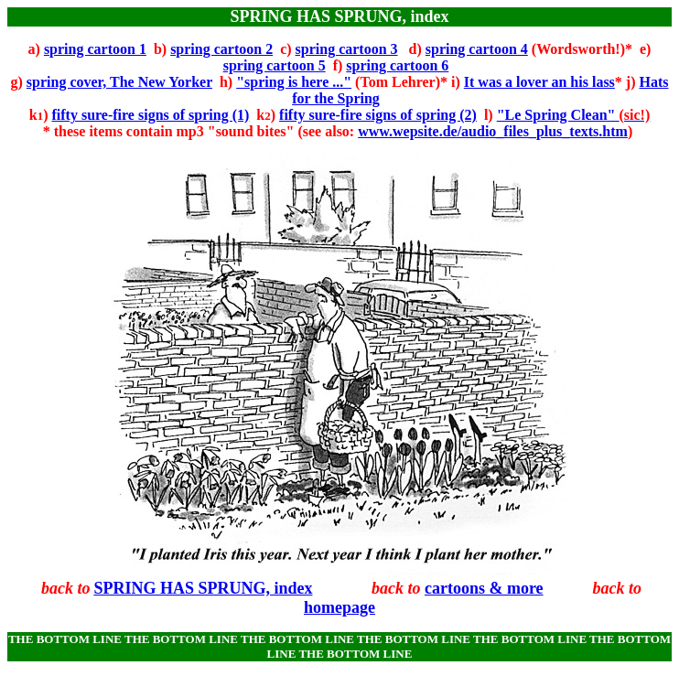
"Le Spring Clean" (574, 115)
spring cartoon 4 (477, 49)
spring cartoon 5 (274, 65)
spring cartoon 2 (221, 49)
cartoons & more (484, 588)
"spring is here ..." (293, 82)
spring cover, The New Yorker (119, 82)
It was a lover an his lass (539, 82)
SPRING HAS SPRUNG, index (202, 588)
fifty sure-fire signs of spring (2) (378, 115)
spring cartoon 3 (347, 49)
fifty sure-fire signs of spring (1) (150, 115)
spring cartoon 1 (95, 49)
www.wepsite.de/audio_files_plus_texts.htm (493, 131)
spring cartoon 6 (397, 65)
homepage (339, 607)
